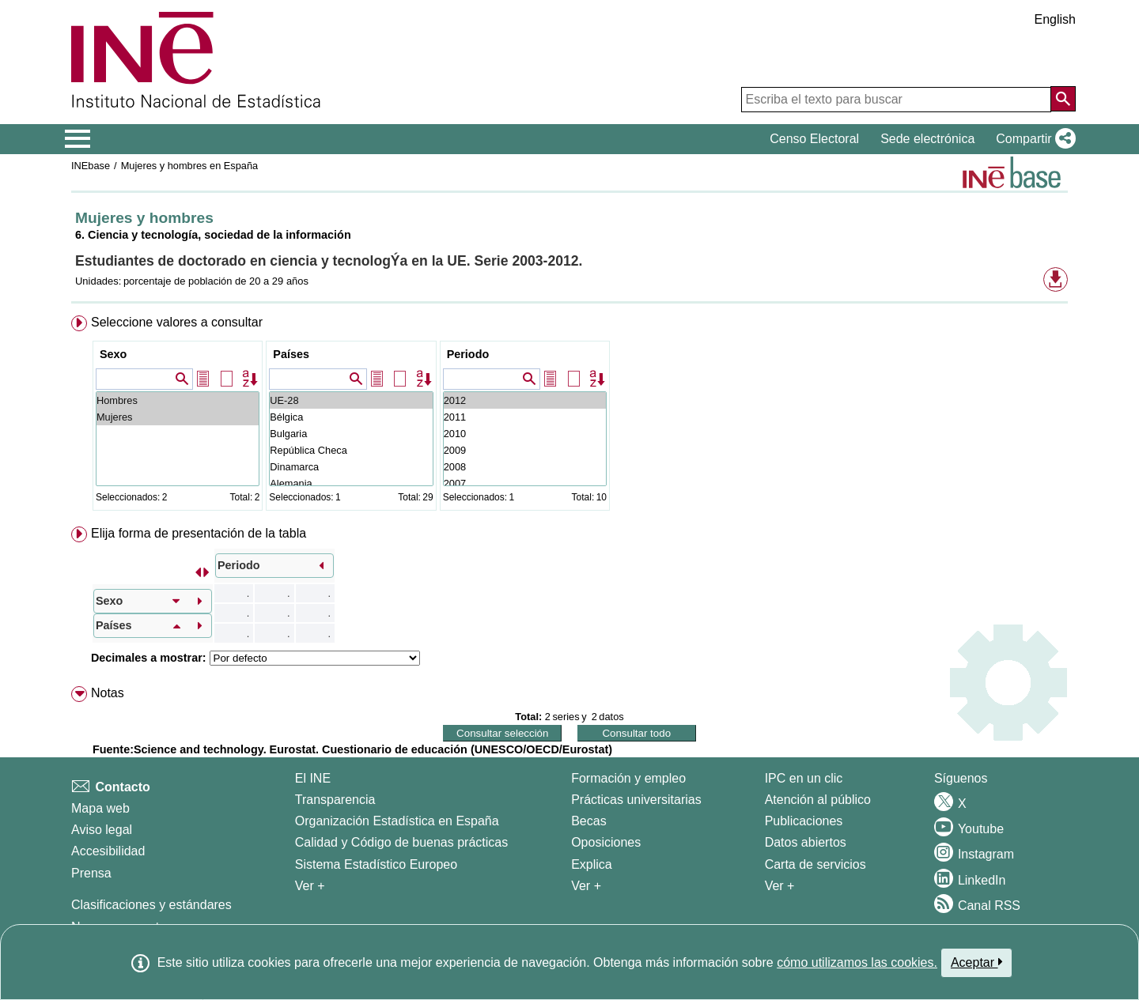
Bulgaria (351, 433)
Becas (588, 821)
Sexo (113, 354)
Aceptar (976, 962)
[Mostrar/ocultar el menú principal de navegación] (78, 139)
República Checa (351, 450)
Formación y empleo (628, 778)
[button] (1033, 139)
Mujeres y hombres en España (190, 166)
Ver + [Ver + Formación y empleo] (586, 885)
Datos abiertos (805, 842)
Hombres (177, 400)
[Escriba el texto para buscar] (896, 99)
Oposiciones (606, 842)
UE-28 (351, 400)
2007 (525, 483)
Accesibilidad (108, 851)
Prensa (91, 873)
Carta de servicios (815, 864)
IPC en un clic (804, 778)
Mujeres (177, 417)
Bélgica (351, 417)
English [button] (1055, 19)
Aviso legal (101, 829)
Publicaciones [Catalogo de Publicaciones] (804, 821)
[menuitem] (569, 416)
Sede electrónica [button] (927, 138)
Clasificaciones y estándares (151, 904)
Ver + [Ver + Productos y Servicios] (780, 885)
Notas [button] (107, 693)
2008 (525, 466)
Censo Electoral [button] (814, 138)
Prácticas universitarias (636, 799)
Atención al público (818, 799)
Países (291, 354)
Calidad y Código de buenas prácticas (402, 842)
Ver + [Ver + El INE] (310, 885)
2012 (525, 400)
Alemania (351, 483)
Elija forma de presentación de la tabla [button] (198, 533)
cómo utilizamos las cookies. (857, 962)
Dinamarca (351, 466)
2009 (525, 450)
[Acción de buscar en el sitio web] (1063, 98)
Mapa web (100, 808)
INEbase (90, 166)
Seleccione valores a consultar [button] (177, 322)
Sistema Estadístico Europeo (376, 864)
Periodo (468, 354)
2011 (525, 417)
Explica (591, 864)
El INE (313, 778)
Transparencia (335, 799)
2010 (525, 433)
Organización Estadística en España (397, 821)
